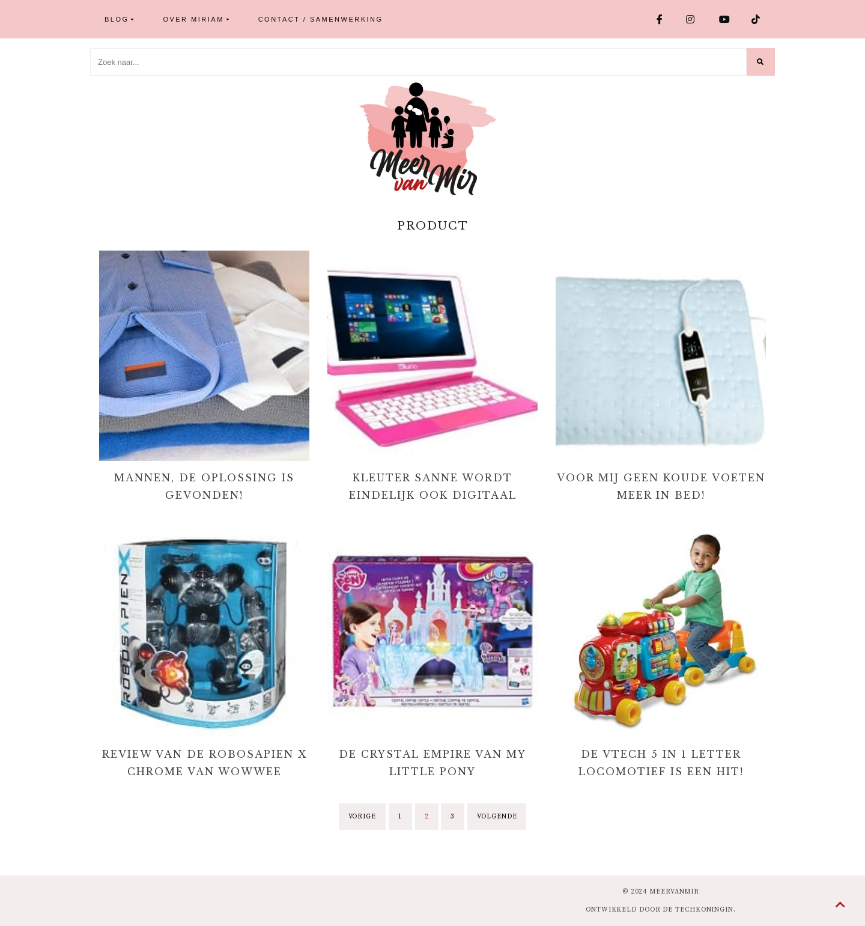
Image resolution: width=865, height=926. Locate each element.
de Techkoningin (698, 910)
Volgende (497, 816)
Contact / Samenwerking (320, 19)
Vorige (362, 816)
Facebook (660, 19)
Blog (117, 19)
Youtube (725, 19)
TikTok (756, 19)
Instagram (691, 19)
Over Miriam (193, 19)
